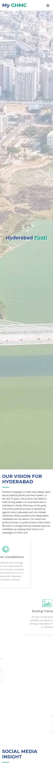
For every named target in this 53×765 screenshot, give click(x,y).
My (14, 5)
